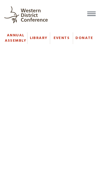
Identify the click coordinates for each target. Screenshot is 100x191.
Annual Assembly (16, 38)
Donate (84, 38)
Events (62, 38)
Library (39, 38)
